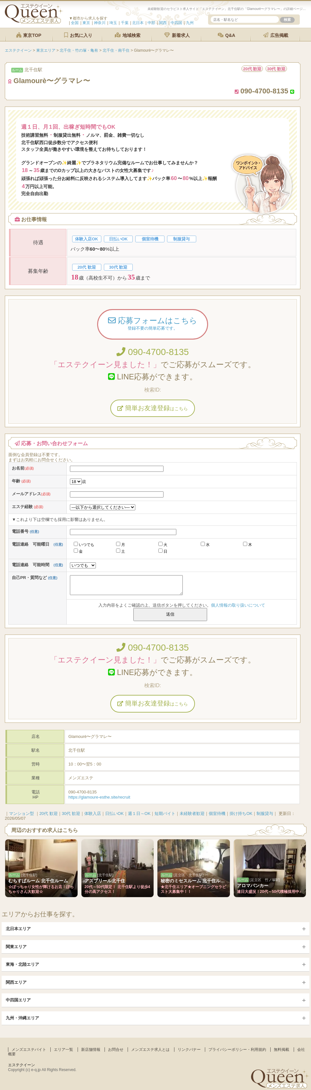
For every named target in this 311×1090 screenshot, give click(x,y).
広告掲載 (275, 35)
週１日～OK (139, 813)
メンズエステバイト (29, 1049)
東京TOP (28, 35)
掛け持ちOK (241, 813)
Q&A (226, 35)
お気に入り (78, 35)
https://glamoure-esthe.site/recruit (99, 797)
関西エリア (16, 982)
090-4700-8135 (152, 352)
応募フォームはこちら (153, 324)
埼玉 (113, 23)
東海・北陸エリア (22, 964)
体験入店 (92, 813)
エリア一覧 (63, 1049)
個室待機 (217, 813)
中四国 (176, 23)
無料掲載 (281, 1049)
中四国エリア (18, 1000)
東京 (86, 23)
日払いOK (114, 813)
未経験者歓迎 (192, 813)
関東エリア (16, 946)
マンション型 (21, 813)
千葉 (125, 23)
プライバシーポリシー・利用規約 (237, 1049)
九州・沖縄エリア (22, 1018)
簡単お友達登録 (152, 407)
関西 (163, 23)
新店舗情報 (90, 1049)
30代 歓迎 (71, 813)
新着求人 (177, 35)
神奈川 (99, 23)
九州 (190, 23)
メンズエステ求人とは (150, 1049)
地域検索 (127, 35)
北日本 (138, 23)
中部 (151, 23)
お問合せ (115, 1049)
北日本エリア (18, 928)
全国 (75, 23)
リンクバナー (189, 1049)
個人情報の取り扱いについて (238, 605)
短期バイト (165, 813)
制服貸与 (264, 813)
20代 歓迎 (48, 813)
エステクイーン (21, 1065)
